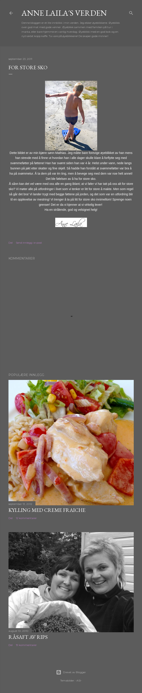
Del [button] (10, 242)
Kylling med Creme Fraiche (46, 510)
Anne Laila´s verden (64, 13)
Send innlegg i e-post (29, 242)
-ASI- (78, 680)
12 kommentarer (26, 518)
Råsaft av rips (28, 637)
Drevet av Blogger (71, 672)
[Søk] (131, 12)
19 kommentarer (26, 645)
